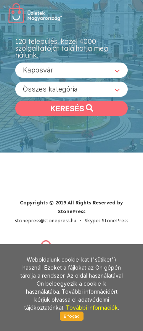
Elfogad (72, 316)
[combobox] (71, 70)
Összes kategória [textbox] (50, 89)
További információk (92, 307)
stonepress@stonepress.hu (45, 220)
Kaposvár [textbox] (38, 70)
